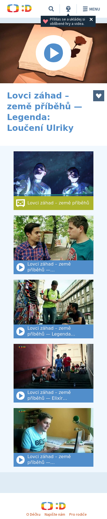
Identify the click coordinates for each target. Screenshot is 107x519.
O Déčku (33, 514)
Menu (90, 9)
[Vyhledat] (51, 9)
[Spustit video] (53, 53)
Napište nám (55, 514)
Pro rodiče (78, 514)
